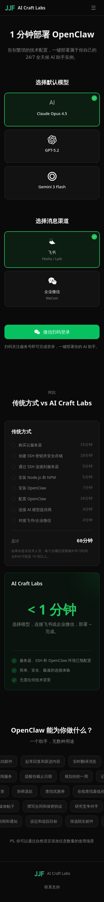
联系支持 (52, 887)
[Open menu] (93, 8)
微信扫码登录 (52, 332)
